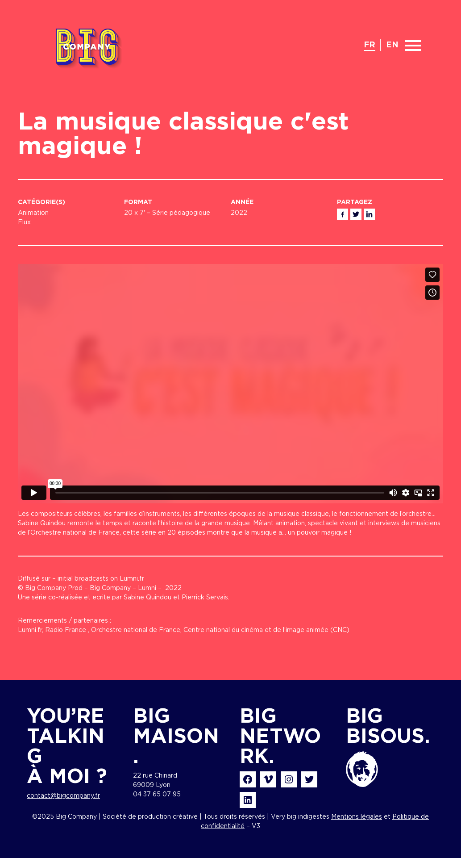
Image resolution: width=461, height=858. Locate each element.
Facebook (342, 214)
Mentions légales (356, 817)
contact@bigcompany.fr (63, 796)
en (392, 45)
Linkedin (369, 214)
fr (369, 45)
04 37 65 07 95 (157, 794)
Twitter (355, 214)
